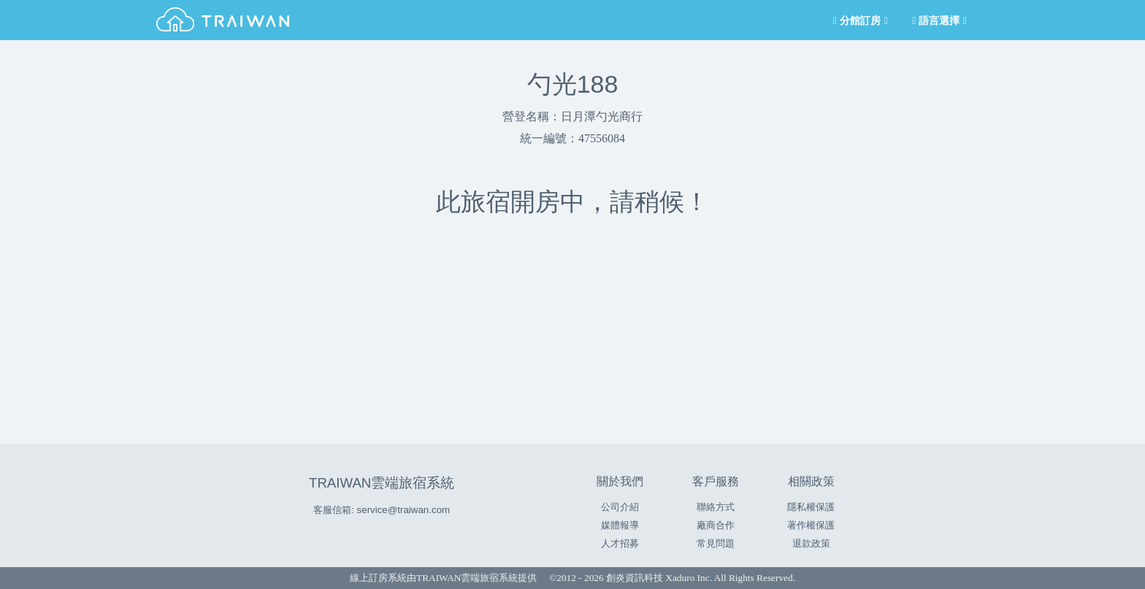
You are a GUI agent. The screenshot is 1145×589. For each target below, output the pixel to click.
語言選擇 (938, 20)
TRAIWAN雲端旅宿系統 (381, 482)
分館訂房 (859, 20)
